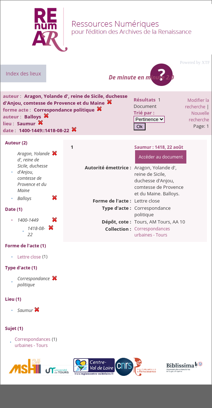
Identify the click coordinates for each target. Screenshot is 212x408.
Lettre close (29, 257)
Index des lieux (23, 73)
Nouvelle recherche (199, 116)
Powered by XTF (195, 62)
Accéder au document (161, 157)
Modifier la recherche (197, 103)
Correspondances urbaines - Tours (33, 342)
